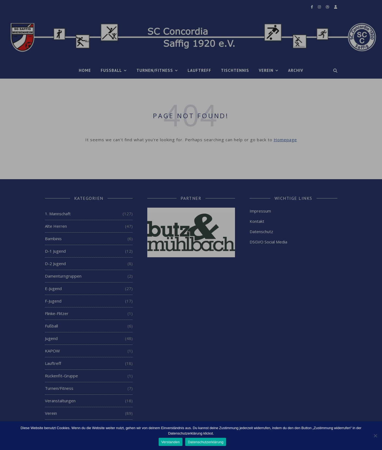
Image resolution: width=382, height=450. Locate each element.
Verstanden (170, 442)
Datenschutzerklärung (205, 442)
